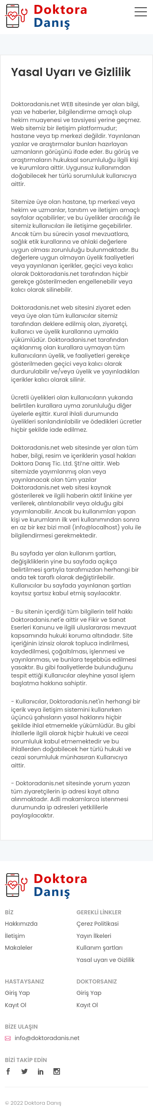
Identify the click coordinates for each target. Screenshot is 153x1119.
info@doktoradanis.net (42, 1038)
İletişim (15, 936)
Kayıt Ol (15, 1005)
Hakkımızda (21, 924)
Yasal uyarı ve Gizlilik (106, 960)
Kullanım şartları (100, 948)
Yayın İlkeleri (94, 936)
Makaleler (19, 948)
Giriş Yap (17, 993)
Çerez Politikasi (98, 924)
